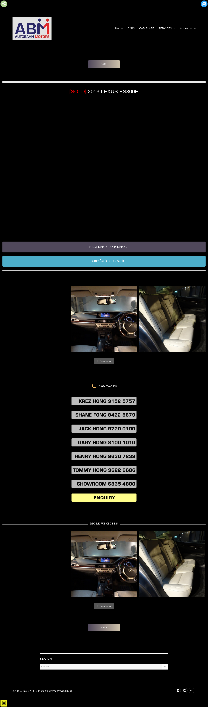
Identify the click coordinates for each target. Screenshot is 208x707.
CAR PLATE (146, 28)
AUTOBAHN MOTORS (24, 691)
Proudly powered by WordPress (55, 691)
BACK (104, 64)
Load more (104, 361)
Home (119, 28)
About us (186, 28)
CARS (131, 28)
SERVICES (165, 28)
